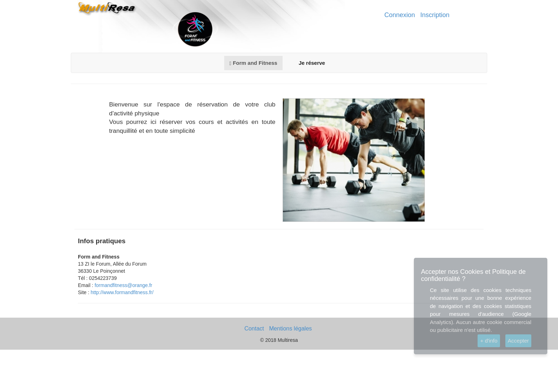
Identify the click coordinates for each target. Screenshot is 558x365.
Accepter (518, 341)
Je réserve (312, 63)
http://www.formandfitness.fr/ (122, 292)
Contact (254, 328)
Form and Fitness (254, 63)
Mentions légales (290, 328)
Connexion (399, 15)
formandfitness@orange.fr (123, 285)
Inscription (434, 15)
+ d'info (488, 341)
